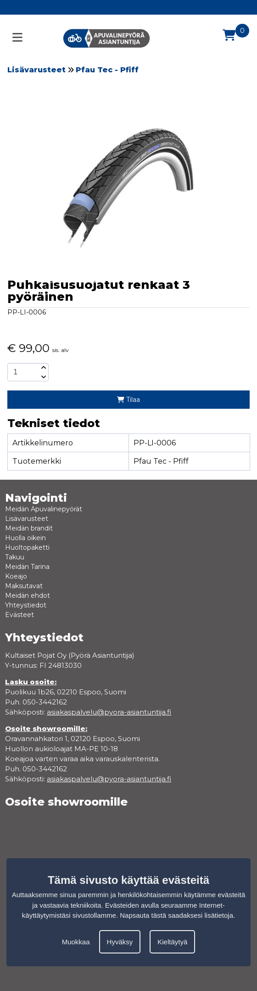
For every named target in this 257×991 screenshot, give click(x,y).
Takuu (14, 557)
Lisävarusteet (36, 69)
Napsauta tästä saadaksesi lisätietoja (176, 915)
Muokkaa (76, 942)
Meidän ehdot (27, 595)
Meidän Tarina (27, 567)
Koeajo (16, 576)
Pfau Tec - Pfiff (107, 69)
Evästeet (19, 615)
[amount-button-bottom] (42, 376)
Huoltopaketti (27, 547)
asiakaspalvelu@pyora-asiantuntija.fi (109, 778)
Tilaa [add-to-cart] (128, 399)
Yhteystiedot (25, 605)
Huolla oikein (25, 538)
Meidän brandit (29, 528)
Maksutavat (24, 586)
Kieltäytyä (172, 942)
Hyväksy (120, 942)
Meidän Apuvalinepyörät (43, 509)
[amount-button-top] (42, 367)
